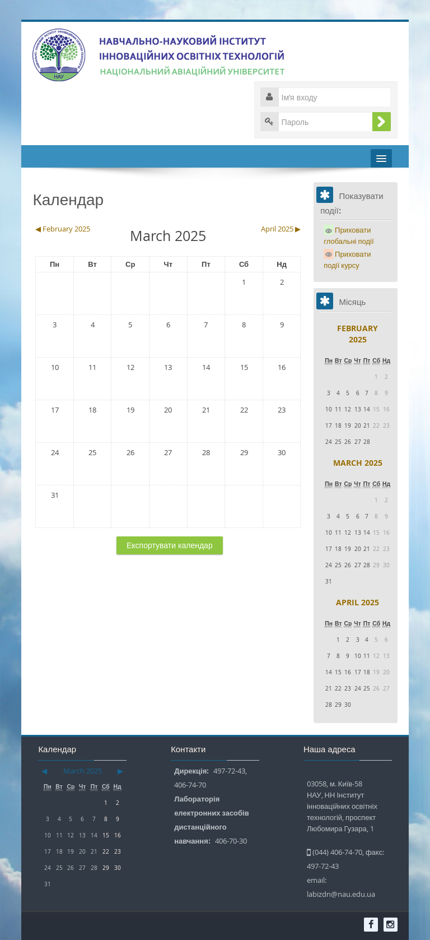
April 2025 (357, 602)
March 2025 (357, 462)
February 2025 (357, 334)
